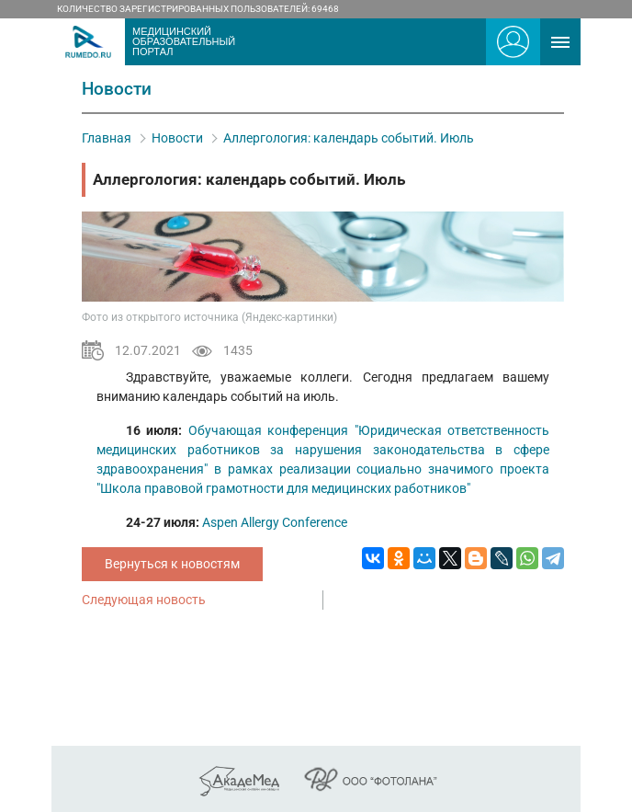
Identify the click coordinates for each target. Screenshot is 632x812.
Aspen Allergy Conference (274, 522)
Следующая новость (144, 599)
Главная (106, 138)
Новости (177, 138)
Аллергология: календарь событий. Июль (348, 138)
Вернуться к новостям (172, 563)
